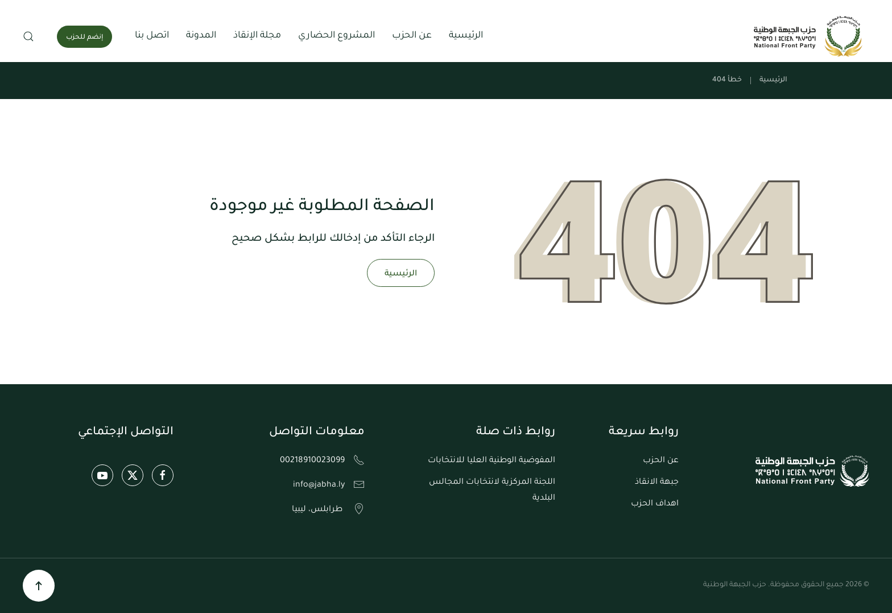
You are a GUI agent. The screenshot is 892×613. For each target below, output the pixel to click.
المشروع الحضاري (336, 36)
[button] (28, 36)
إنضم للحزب (84, 38)
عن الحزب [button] (412, 36)
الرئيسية (466, 36)
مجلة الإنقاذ (257, 36)
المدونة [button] (201, 36)
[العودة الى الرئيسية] (809, 36)
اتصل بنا (152, 36)
